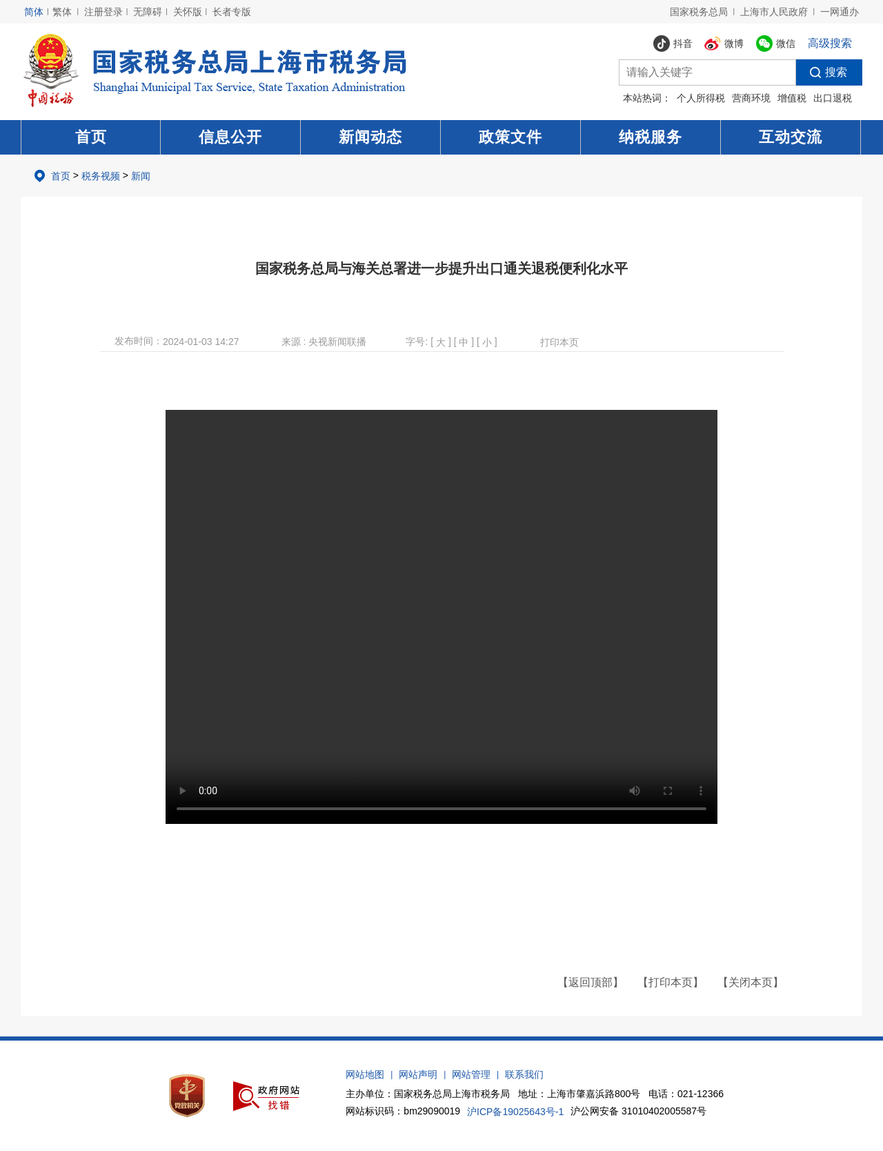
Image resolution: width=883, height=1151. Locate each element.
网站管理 (471, 1074)
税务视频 (100, 175)
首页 (91, 137)
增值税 (791, 98)
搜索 (821, 72)
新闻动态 (370, 137)
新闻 (140, 175)
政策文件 (510, 137)
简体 (33, 11)
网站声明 (418, 1074)
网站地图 (365, 1074)
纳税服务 (650, 137)
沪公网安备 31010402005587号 (638, 1110)
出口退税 (832, 98)
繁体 (62, 11)
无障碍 (147, 11)
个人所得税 (701, 98)
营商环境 (751, 98)
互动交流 (790, 137)
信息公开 (230, 137)
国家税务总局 (699, 11)
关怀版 (187, 11)
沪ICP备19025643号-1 (515, 1111)
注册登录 (103, 11)
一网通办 (839, 11)
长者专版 (231, 11)
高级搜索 (830, 43)
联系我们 (524, 1074)
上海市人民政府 (774, 11)
